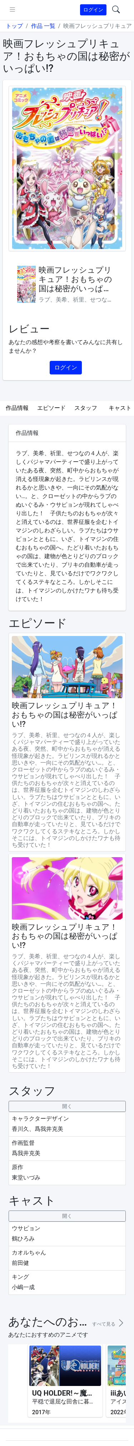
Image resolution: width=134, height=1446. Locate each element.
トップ (14, 26)
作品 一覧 (43, 26)
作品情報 (17, 407)
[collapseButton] (67, 1106)
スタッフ (85, 407)
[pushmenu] (12, 10)
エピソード (51, 407)
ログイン (93, 10)
